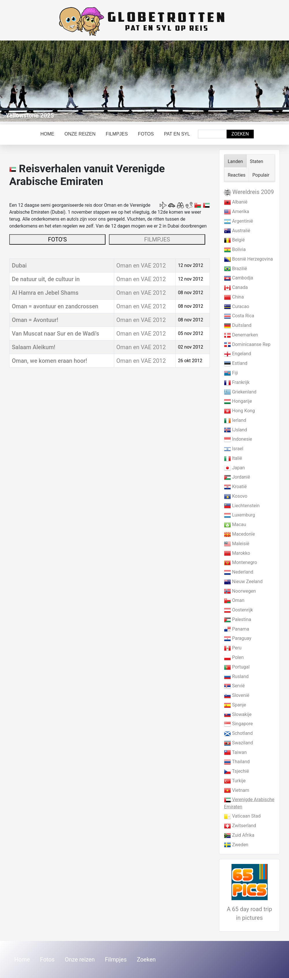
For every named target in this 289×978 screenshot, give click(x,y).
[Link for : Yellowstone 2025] (144, 81)
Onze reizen (80, 133)
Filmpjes (117, 133)
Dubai (19, 265)
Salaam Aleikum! (33, 347)
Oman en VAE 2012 (141, 265)
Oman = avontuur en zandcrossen (55, 306)
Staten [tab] (256, 161)
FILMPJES (157, 239)
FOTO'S (57, 239)
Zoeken (240, 134)
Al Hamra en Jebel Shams (45, 292)
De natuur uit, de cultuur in (46, 279)
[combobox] (212, 134)
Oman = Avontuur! (35, 319)
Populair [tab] (260, 175)
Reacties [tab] (236, 175)
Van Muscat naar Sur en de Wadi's (55, 333)
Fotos (146, 133)
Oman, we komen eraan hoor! (49, 360)
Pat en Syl (177, 133)
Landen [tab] (235, 161)
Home (47, 133)
